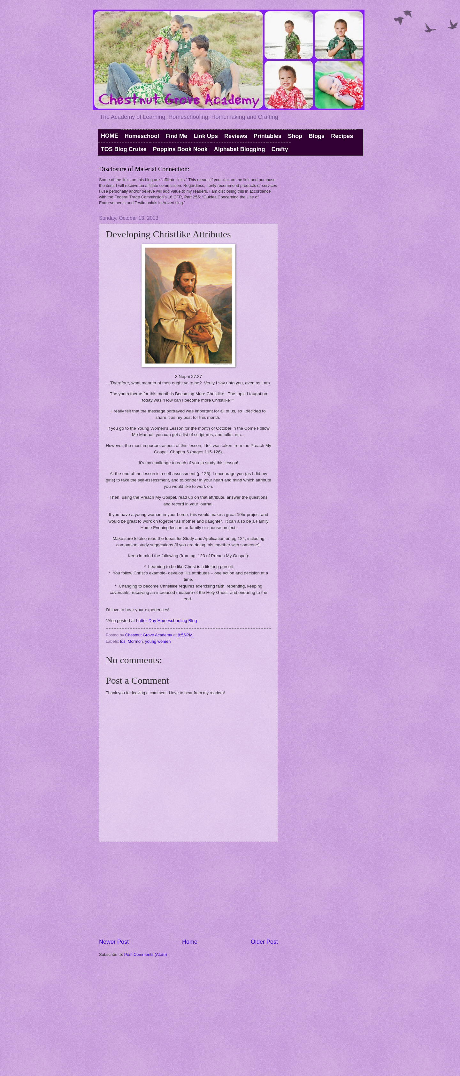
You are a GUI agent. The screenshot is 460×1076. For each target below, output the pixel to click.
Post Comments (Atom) (145, 954)
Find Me (176, 136)
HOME (109, 136)
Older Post (264, 942)
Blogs (317, 136)
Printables (267, 136)
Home (189, 942)
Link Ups (206, 136)
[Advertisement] (188, 890)
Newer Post (114, 942)
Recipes (342, 136)
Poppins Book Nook (180, 149)
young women (158, 641)
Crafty (280, 149)
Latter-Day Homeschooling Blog (166, 620)
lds (122, 641)
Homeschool (142, 136)
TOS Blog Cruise (124, 149)
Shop (295, 136)
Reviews (235, 136)
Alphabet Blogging (239, 149)
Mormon (135, 641)
